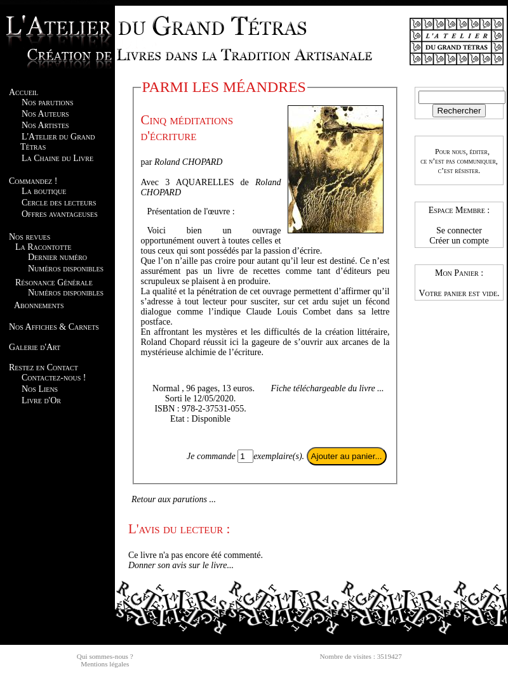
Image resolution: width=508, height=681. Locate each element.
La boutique (44, 191)
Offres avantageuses (60, 214)
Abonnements (39, 305)
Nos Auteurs (45, 114)
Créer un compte (458, 240)
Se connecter (459, 230)
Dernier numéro (57, 257)
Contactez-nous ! (54, 377)
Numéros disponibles (66, 268)
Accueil (23, 92)
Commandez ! (33, 181)
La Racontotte (43, 247)
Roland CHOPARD (188, 162)
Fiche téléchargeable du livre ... (327, 388)
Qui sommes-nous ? (105, 656)
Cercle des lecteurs (59, 202)
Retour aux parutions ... (173, 499)
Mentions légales (105, 664)
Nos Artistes (45, 125)
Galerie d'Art (34, 347)
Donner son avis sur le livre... (181, 565)
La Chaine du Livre (57, 158)
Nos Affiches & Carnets (54, 327)
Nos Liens (40, 389)
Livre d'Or (41, 400)
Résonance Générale (54, 282)
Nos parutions (48, 102)
